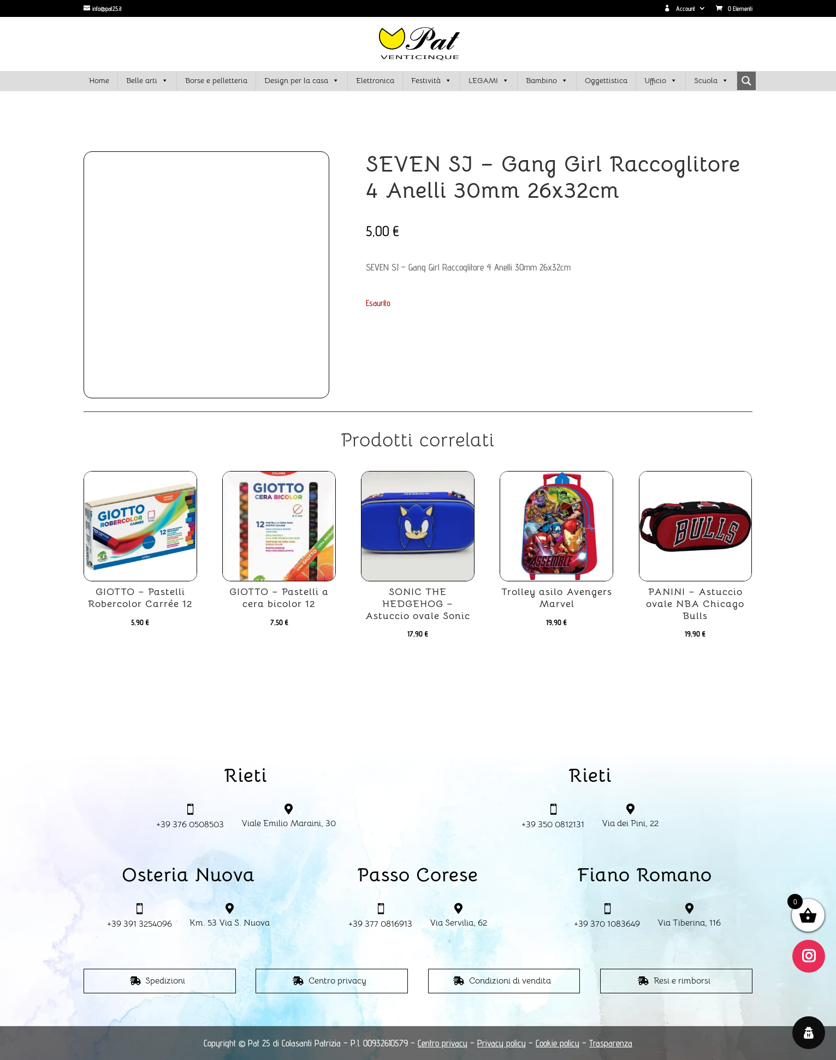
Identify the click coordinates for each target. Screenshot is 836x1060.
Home (99, 80)
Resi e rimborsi (682, 980)
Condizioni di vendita (510, 980)
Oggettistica (606, 80)
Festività (431, 80)
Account (679, 9)
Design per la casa (301, 80)
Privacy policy (501, 1043)
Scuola (711, 80)
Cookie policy (557, 1043)
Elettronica (375, 80)
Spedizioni (165, 980)
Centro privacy (337, 980)
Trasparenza (610, 1043)
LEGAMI (489, 80)
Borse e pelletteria (216, 80)
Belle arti (147, 80)
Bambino (547, 80)
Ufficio (660, 80)
